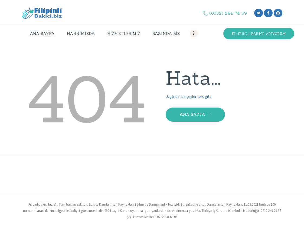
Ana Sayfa (192, 114)
